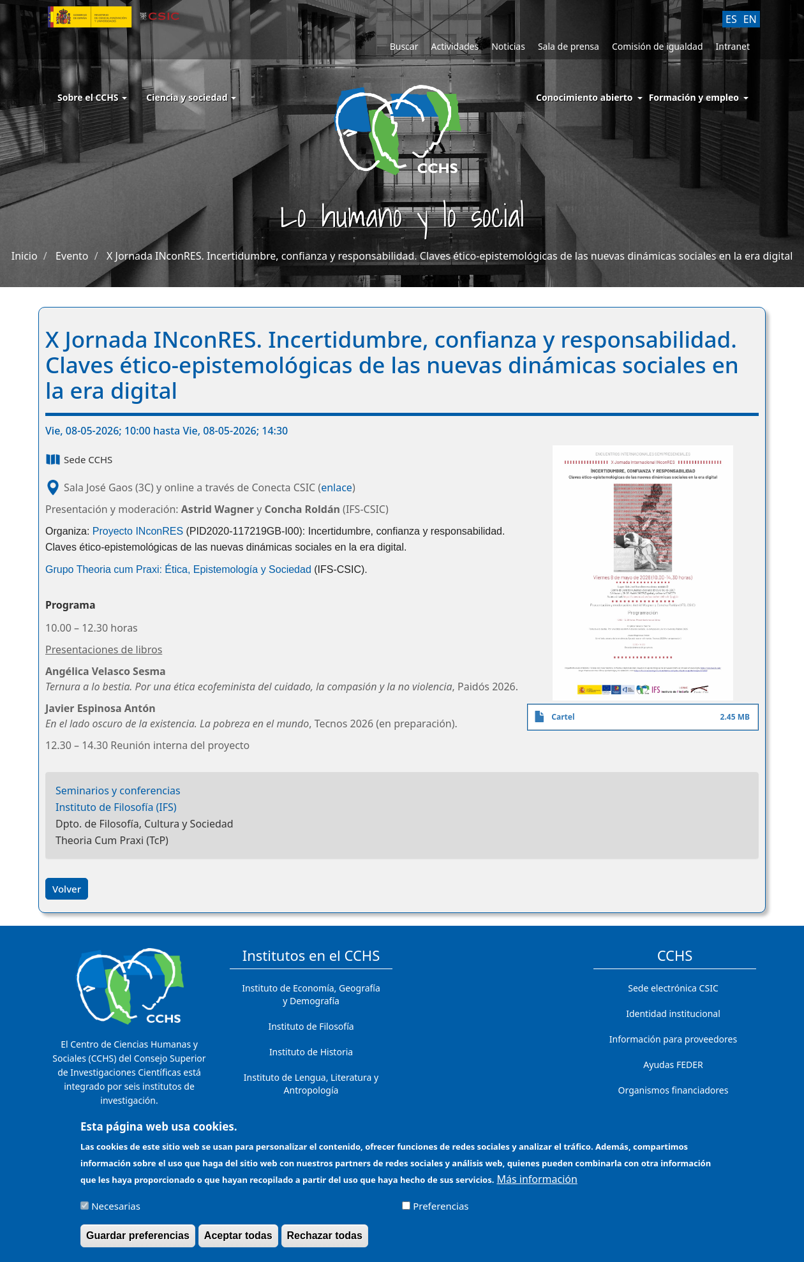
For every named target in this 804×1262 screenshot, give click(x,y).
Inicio (24, 256)
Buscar (404, 46)
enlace (336, 487)
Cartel (562, 716)
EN (750, 19)
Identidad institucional (673, 1013)
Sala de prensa (568, 46)
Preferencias (440, 1209)
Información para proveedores (673, 1039)
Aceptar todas (238, 1239)
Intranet (733, 46)
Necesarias (115, 1209)
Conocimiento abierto (584, 97)
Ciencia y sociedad (191, 97)
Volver (66, 888)
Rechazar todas (324, 1239)
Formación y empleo (694, 97)
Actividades (455, 46)
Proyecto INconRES (138, 531)
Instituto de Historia (311, 1052)
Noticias (508, 46)
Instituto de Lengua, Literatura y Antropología (311, 1083)
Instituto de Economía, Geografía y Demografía (311, 994)
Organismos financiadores (673, 1090)
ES (731, 19)
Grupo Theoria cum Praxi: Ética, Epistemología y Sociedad (178, 569)
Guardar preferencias (138, 1239)
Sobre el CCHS (92, 97)
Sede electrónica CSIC (673, 988)
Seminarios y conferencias (118, 790)
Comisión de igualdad (657, 46)
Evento (72, 256)
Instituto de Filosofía (311, 1026)
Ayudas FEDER (673, 1064)
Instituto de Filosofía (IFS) (116, 807)
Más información (537, 1183)
